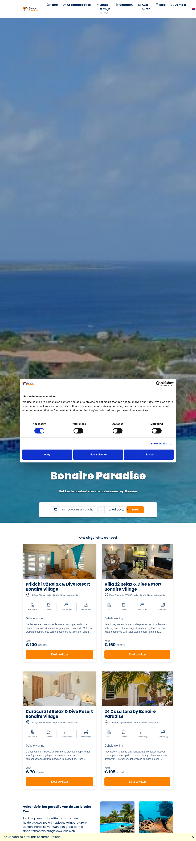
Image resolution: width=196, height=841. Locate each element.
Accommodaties (77, 5)
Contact (178, 5)
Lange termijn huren (103, 9)
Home (52, 5)
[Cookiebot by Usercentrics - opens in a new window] (158, 383)
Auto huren (144, 7)
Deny (47, 454)
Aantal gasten (116, 510)
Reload (55, 837)
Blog (161, 5)
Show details (159, 443)
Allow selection (97, 454)
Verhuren (124, 5)
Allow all (149, 454)
